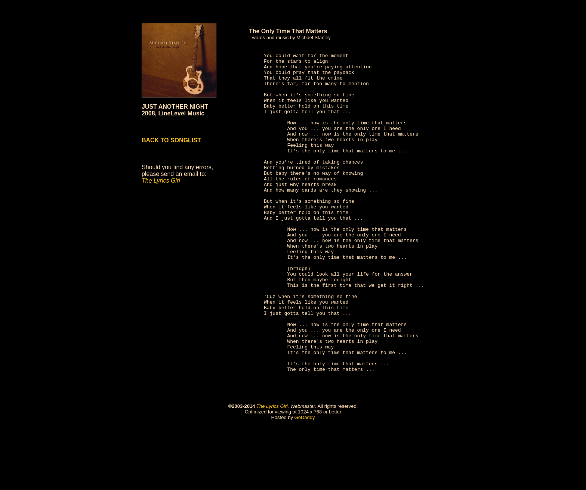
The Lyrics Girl (272, 470)
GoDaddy (304, 481)
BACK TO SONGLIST (171, 140)
